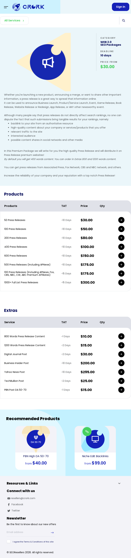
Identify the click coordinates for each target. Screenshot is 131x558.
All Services (12, 20)
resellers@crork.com (21, 498)
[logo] (28, 7)
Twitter (13, 510)
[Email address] (31, 532)
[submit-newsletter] (52, 532)
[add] (121, 220)
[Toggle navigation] (6, 6)
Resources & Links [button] (64, 483)
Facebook (15, 504)
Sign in (120, 7)
